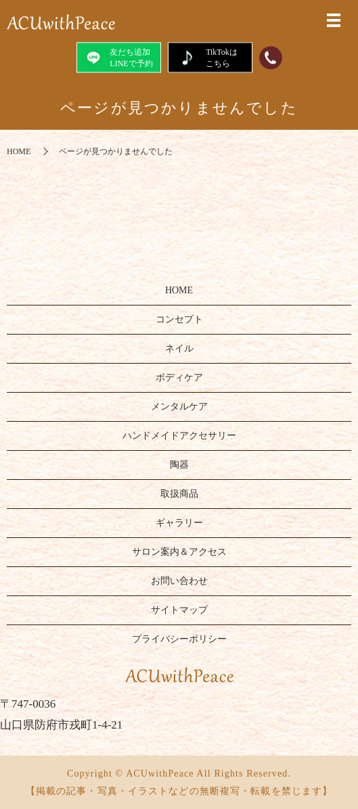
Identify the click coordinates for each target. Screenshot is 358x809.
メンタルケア (179, 406)
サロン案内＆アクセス (179, 552)
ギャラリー (179, 523)
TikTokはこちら (210, 57)
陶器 (179, 465)
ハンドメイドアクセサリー (179, 436)
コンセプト (179, 319)
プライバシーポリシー (179, 639)
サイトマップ (179, 610)
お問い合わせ (179, 581)
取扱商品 (179, 494)
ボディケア (179, 377)
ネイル (179, 348)
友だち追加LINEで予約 (118, 57)
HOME (18, 151)
